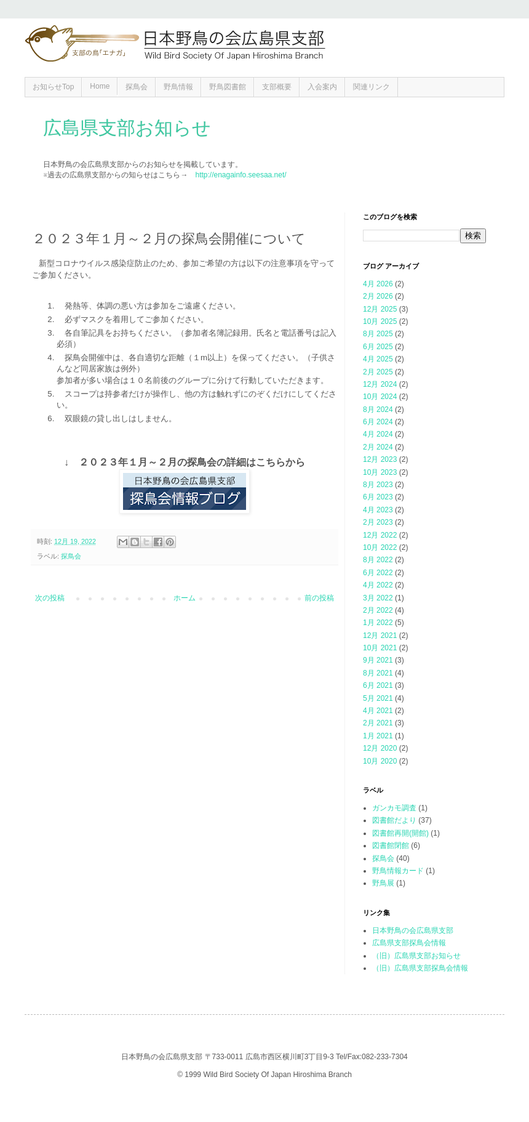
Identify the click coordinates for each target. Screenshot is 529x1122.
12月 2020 (380, 748)
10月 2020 (380, 761)
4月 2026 (378, 284)
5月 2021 (378, 698)
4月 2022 (378, 585)
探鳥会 (136, 87)
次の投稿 (50, 598)
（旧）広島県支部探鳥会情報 (420, 968)
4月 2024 (378, 434)
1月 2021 (378, 736)
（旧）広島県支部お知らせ (416, 955)
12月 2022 (380, 535)
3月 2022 (378, 598)
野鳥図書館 (227, 87)
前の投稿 (319, 598)
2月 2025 (378, 372)
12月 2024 (380, 384)
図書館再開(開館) (400, 833)
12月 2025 (380, 309)
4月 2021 (378, 710)
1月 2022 (378, 622)
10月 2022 (380, 547)
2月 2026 (378, 296)
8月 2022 (378, 559)
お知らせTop (53, 87)
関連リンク (371, 87)
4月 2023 (378, 510)
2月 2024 (378, 447)
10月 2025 (380, 321)
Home (99, 86)
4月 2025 (378, 359)
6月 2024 (378, 422)
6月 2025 (378, 346)
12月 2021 (380, 635)
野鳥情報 (178, 87)
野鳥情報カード (398, 870)
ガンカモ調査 (394, 808)
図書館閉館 (390, 845)
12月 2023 (380, 459)
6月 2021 (378, 685)
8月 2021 (378, 673)
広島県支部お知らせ (127, 128)
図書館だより (394, 820)
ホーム (184, 598)
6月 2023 (378, 497)
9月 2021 (378, 660)
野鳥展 (383, 883)
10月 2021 (380, 648)
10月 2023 (380, 472)
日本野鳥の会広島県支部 (412, 930)
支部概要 (277, 87)
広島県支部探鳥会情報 (409, 942)
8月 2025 (378, 333)
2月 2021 (378, 723)
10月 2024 (380, 396)
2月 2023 (378, 522)
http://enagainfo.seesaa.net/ (240, 175)
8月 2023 (378, 484)
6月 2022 (378, 572)
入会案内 (322, 87)
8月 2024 (378, 409)
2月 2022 (378, 610)
